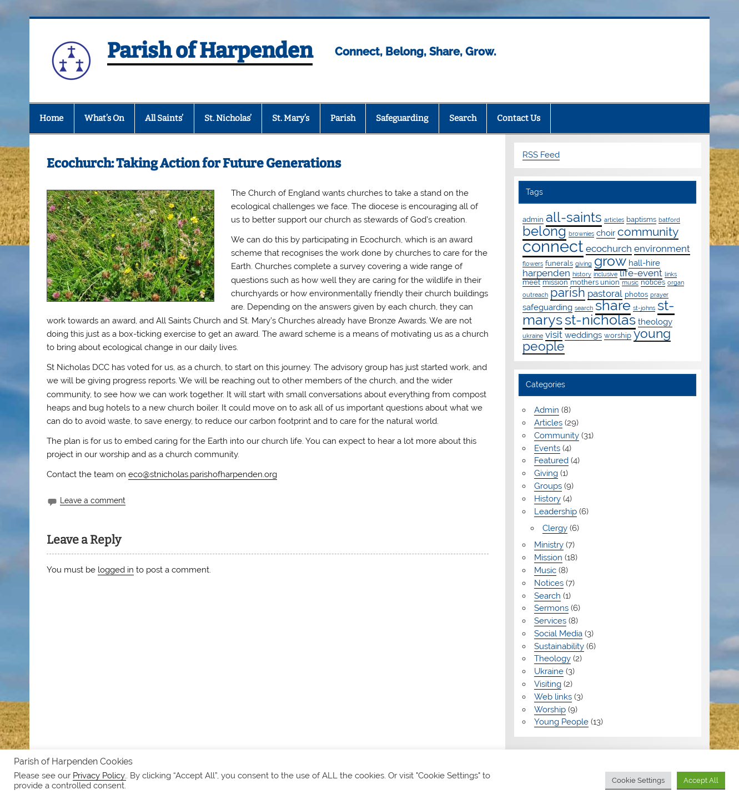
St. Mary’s (290, 118)
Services (550, 621)
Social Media (558, 634)
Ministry (549, 545)
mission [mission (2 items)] (555, 281)
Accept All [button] (700, 780)
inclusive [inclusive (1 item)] (605, 274)
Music (545, 570)
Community (556, 435)
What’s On (104, 118)
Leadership (555, 512)
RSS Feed (541, 155)
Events (547, 448)
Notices (549, 583)
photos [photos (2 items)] (636, 294)
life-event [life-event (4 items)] (641, 273)
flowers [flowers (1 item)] (532, 263)
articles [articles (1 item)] (614, 219)
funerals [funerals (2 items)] (559, 263)
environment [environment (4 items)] (662, 248)
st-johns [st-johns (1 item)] (644, 308)
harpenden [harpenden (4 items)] (546, 273)
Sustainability (559, 646)
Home (51, 118)
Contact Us (518, 118)
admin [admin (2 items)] (533, 219)
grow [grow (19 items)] (610, 260)
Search (462, 118)
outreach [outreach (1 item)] (535, 294)
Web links (553, 697)
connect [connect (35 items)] (553, 246)
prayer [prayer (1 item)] (659, 294)
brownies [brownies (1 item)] (581, 233)
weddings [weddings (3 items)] (583, 335)
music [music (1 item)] (630, 282)
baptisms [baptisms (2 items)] (641, 219)
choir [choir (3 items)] (605, 233)
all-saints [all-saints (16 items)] (574, 217)
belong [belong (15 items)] (544, 231)
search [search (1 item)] (584, 308)
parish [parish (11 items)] (567, 292)
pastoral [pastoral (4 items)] (604, 293)
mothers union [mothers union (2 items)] (595, 281)
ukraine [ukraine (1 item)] (532, 335)
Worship (550, 710)
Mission (548, 558)
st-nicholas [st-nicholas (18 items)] (600, 319)
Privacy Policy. (99, 775)
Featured (551, 460)
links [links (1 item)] (671, 274)
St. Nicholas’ (228, 118)
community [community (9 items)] (647, 232)
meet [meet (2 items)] (531, 281)
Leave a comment (92, 500)
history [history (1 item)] (581, 274)
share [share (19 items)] (613, 305)
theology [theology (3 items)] (655, 322)
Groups (548, 486)
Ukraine (549, 671)
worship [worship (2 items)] (617, 335)
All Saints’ (164, 118)
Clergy (554, 528)
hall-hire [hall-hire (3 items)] (644, 263)
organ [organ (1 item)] (675, 282)
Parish (342, 118)
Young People (561, 722)
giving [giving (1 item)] (583, 263)
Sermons (551, 608)
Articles (548, 423)
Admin (546, 410)
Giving (546, 473)
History (547, 499)
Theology (552, 659)
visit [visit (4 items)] (553, 334)
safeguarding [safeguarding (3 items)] (547, 307)
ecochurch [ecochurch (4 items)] (609, 248)
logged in (116, 570)
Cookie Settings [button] (638, 780)
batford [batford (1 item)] (669, 219)
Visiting (547, 684)
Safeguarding (402, 118)
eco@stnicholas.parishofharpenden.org (202, 474)
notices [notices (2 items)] (653, 281)
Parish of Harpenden (210, 50)
